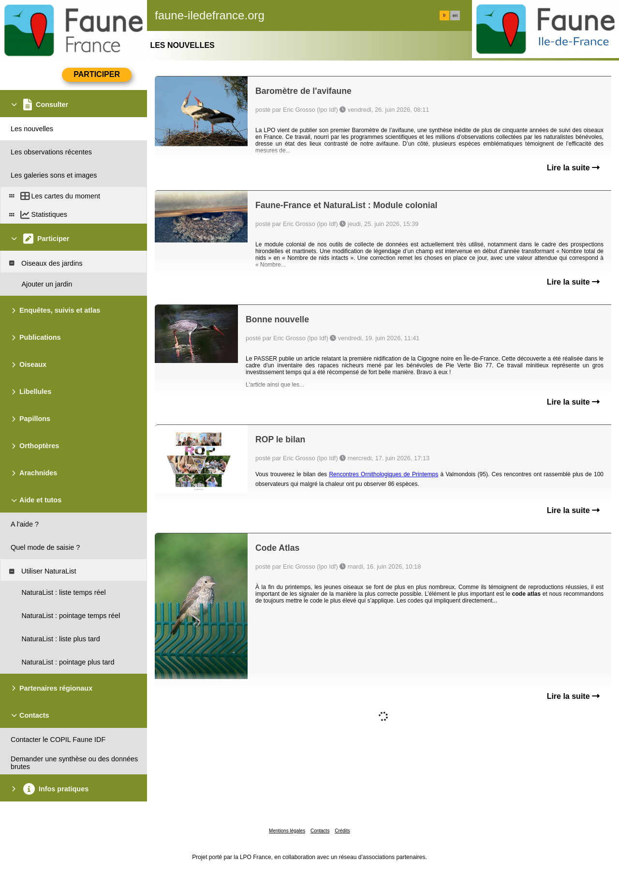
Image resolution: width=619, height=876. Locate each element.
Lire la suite (573, 168)
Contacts (319, 830)
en (455, 15)
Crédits (342, 830)
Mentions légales (287, 830)
